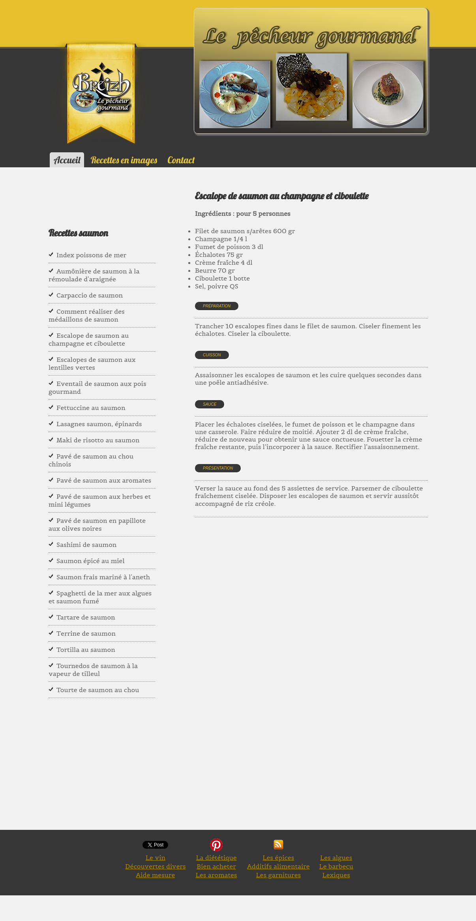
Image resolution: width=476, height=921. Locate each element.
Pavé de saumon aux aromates (103, 480)
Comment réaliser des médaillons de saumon (87, 315)
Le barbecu (336, 866)
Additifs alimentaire (278, 866)
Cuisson (212, 355)
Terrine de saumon (86, 633)
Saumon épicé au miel (90, 561)
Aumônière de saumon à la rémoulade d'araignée (94, 275)
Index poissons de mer (91, 255)
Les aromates (216, 875)
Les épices (278, 857)
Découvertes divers (155, 866)
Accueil (67, 160)
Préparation (217, 306)
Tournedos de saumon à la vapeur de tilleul (93, 670)
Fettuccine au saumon (91, 408)
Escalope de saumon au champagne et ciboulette (89, 339)
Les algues (336, 857)
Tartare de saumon (85, 617)
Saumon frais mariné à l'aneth (103, 577)
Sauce (209, 404)
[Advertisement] (335, 608)
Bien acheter (216, 866)
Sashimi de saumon (86, 544)
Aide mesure (155, 875)
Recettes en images (124, 160)
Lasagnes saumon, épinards (99, 424)
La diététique (216, 857)
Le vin (155, 857)
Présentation (218, 468)
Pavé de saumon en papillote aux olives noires (97, 524)
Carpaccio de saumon (89, 295)
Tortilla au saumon (85, 649)
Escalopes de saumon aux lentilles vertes (92, 363)
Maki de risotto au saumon (98, 440)
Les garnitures (278, 875)
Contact (181, 160)
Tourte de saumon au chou (97, 690)
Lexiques (336, 875)
